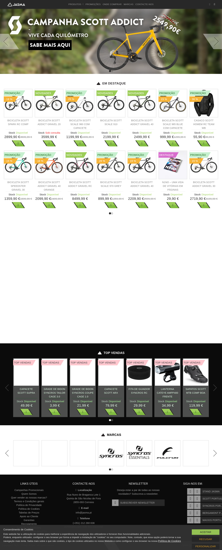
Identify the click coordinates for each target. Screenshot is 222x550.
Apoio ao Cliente (29, 516)
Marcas (128, 4)
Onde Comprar (112, 4)
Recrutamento (29, 524)
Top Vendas (111, 353)
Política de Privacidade (29, 505)
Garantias (29, 520)
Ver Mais (18, 143)
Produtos (76, 4)
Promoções (93, 4)
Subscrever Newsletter (133, 502)
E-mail (84, 508)
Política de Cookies (29, 509)
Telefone (84, 518)
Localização (83, 490)
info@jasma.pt (84, 512)
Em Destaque (111, 83)
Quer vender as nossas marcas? (29, 497)
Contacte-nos (144, 4)
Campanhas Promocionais (29, 490)
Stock (12, 132)
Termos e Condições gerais (29, 501)
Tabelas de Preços (29, 512)
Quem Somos (29, 493)
